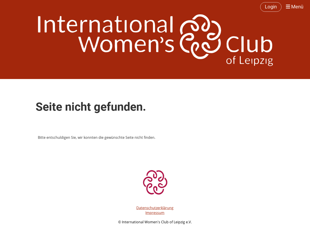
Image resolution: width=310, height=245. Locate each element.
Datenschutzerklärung (154, 207)
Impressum (154, 212)
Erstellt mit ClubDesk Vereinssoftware (154, 227)
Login (271, 7)
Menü (294, 7)
